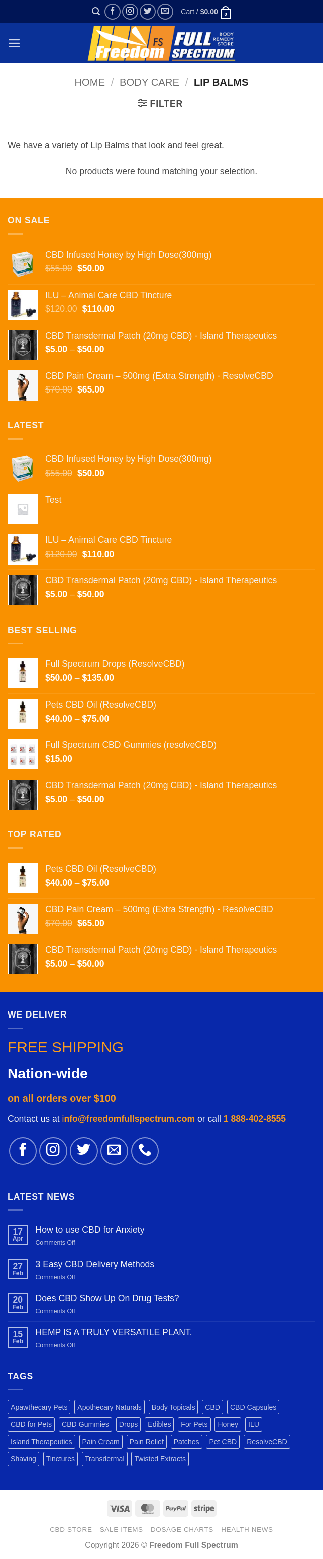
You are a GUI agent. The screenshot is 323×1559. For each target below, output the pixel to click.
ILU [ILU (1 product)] (253, 1424)
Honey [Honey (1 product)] (228, 1424)
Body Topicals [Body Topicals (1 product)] (173, 1407)
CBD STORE (71, 1529)
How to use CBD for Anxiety (89, 1230)
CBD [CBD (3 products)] (212, 1407)
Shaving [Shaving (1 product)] (23, 1459)
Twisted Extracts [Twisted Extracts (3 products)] (160, 1459)
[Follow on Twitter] (148, 12)
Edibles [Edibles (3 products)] (159, 1424)
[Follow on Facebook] (112, 12)
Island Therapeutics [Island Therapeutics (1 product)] (41, 1442)
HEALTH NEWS (247, 1529)
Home (89, 82)
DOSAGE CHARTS (182, 1529)
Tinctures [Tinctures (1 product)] (60, 1459)
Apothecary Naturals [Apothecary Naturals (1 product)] (109, 1407)
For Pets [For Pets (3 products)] (194, 1424)
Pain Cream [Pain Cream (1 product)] (101, 1442)
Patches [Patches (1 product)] (186, 1442)
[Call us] (145, 1151)
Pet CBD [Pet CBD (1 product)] (223, 1442)
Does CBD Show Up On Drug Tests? (107, 1298)
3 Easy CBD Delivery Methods (94, 1264)
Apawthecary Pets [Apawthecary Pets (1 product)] (39, 1407)
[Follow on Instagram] (130, 12)
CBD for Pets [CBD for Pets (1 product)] (31, 1424)
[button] (96, 11)
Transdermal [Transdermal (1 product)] (105, 1459)
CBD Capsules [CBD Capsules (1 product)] (253, 1407)
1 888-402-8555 (255, 1119)
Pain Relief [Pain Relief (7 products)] (147, 1442)
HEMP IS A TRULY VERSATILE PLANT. (113, 1332)
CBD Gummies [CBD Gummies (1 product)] (85, 1424)
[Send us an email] (165, 12)
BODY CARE (149, 82)
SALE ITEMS (121, 1529)
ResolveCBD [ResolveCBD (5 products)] (267, 1442)
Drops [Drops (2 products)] (128, 1424)
